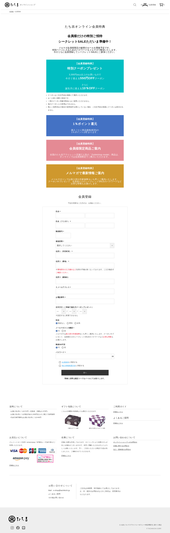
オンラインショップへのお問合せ (125, 443)
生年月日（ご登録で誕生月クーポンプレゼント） (74, 308)
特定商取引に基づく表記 (153, 526)
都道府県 (60, 242)
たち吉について (124, 526)
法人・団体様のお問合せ (122, 451)
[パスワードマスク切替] (112, 357)
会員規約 (65, 363)
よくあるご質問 (54, 495)
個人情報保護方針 (69, 367)
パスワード (61, 353)
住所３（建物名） (62, 278)
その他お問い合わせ (56, 499)
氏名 (58, 212)
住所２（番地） (63, 262)
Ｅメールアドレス (64, 288)
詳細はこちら (118, 413)
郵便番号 (60, 233)
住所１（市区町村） (64, 252)
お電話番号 (61, 298)
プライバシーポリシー (137, 526)
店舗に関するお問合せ (121, 447)
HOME (11, 12)
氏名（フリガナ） (64, 222)
